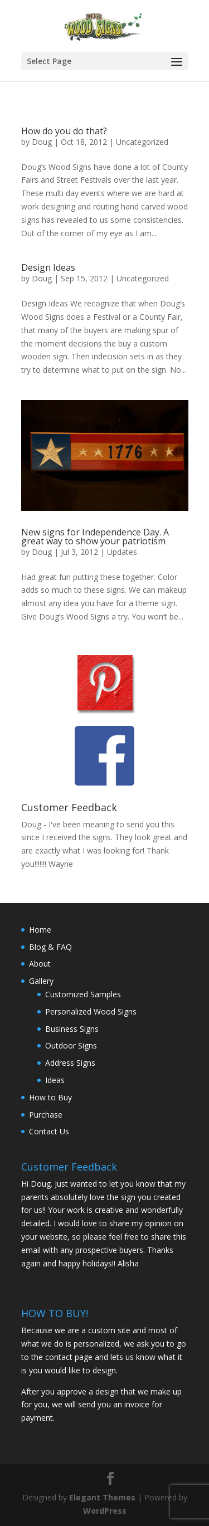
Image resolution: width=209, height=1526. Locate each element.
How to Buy (50, 1097)
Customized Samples (83, 994)
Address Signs (70, 1062)
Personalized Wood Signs (91, 1011)
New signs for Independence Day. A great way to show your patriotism (95, 536)
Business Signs (72, 1028)
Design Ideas (48, 267)
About (40, 963)
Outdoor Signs (71, 1045)
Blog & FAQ (50, 947)
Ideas (55, 1080)
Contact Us (49, 1131)
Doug (42, 141)
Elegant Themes (102, 1497)
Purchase (45, 1114)
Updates (122, 552)
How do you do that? (64, 131)
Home (40, 929)
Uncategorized (142, 141)
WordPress (105, 1510)
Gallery (41, 981)
